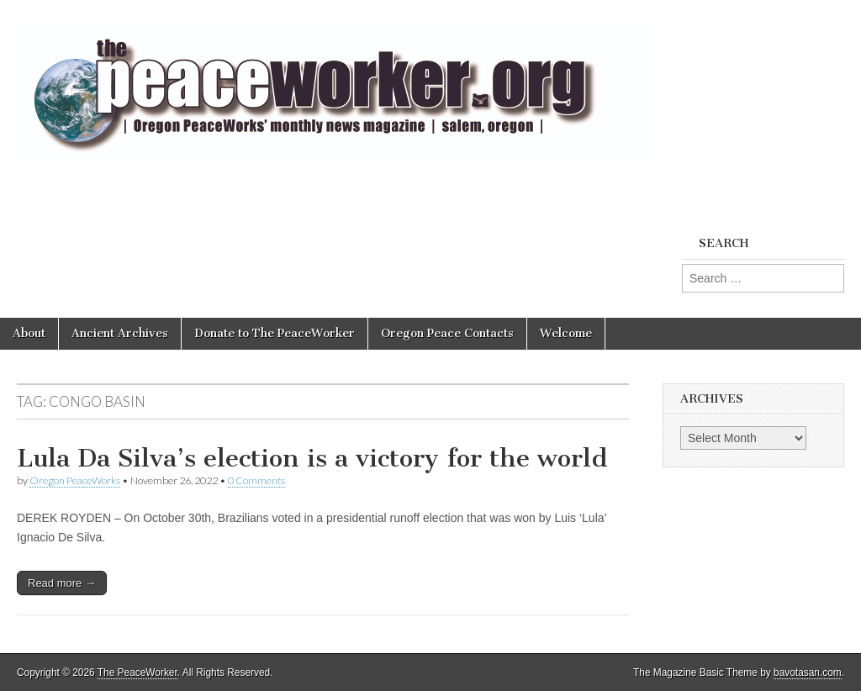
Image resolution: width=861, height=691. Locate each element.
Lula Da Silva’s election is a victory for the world (312, 458)
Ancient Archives (119, 333)
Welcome (566, 333)
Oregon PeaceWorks (74, 480)
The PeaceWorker (137, 672)
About (29, 333)
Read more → (62, 583)
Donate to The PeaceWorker (274, 333)
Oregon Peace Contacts (447, 333)
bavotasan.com (808, 672)
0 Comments (256, 480)
